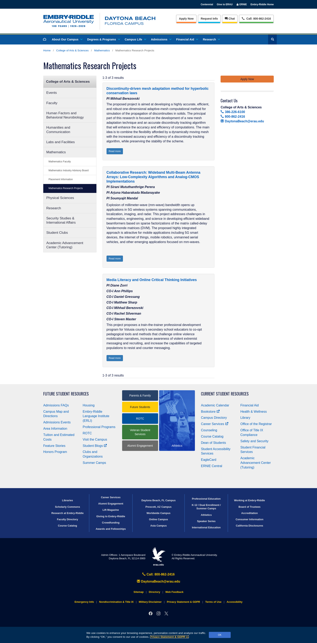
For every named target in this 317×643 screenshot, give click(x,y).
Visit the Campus (95, 439)
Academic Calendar (215, 405)
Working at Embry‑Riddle (249, 500)
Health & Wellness (253, 411)
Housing (89, 405)
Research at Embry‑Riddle (67, 513)
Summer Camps (94, 462)
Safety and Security (254, 441)
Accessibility (234, 601)
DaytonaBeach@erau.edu (242, 121)
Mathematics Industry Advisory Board (69, 170)
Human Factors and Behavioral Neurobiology (65, 115)
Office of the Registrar (256, 424)
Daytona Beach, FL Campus (158, 500)
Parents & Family (140, 395)
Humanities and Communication (58, 130)
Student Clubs (57, 233)
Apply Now (186, 18)
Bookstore (210, 411)
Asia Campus (158, 525)
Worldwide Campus (159, 513)
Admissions (161, 39)
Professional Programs (99, 427)
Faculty (51, 103)
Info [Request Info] (209, 18)
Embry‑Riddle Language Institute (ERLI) (96, 416)
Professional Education (206, 498)
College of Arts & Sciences (72, 50)
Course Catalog (212, 436)
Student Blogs (95, 445)
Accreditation (249, 513)
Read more (115, 151)
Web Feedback (174, 591)
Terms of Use (213, 601)
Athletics (206, 514)
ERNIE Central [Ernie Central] (211, 466)
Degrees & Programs (103, 39)
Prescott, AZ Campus (159, 506)
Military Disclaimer (150, 601)
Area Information (55, 428)
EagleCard (208, 459)
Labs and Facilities (60, 142)
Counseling (209, 430)
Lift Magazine (110, 509)
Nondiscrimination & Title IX (116, 601)
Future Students (140, 407)
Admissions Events (57, 422)
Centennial (207, 4)
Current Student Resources (225, 393)
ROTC (87, 433)
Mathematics (102, 50)
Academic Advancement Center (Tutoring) (64, 245)
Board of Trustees (250, 506)
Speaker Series (206, 521)
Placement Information (61, 179)
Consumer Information (249, 519)
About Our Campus (67, 39)
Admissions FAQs (56, 405)
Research (211, 39)
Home (47, 50)
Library (245, 417)
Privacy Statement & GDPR (169, 636)
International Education (206, 527)
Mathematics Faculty (60, 161)
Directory (154, 591)
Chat (230, 18)
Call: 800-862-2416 (158, 574)
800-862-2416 (233, 116)
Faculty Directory (67, 519)
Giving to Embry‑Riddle (110, 516)
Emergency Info (84, 601)
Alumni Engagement (140, 445)
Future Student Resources (66, 393)
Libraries (67, 500)
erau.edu (158, 556)
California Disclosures (249, 525)
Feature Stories (54, 445)
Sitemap (139, 591)
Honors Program (55, 452)
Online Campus (158, 519)
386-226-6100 (233, 112)
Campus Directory (214, 417)
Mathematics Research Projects (66, 188)
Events (51, 93)
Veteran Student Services (140, 432)
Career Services (214, 424)
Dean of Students (213, 442)
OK (219, 634)
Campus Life (135, 39)
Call (256, 18)
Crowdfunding (110, 522)
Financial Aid (187, 39)
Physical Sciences (60, 198)
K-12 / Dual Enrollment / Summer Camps (206, 506)
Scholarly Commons (67, 506)
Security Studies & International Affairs (61, 220)
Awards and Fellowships (111, 528)
